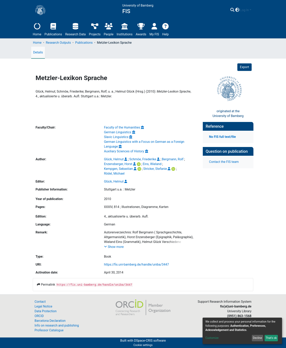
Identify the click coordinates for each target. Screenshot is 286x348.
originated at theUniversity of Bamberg (228, 113)
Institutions (124, 29)
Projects (95, 29)
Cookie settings (143, 345)
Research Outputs (58, 42)
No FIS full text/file (222, 137)
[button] (237, 10)
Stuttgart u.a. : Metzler (119, 189)
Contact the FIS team (224, 162)
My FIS (154, 29)
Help (165, 29)
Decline (257, 337)
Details (38, 52)
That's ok (271, 337)
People (108, 29)
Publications (53, 29)
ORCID (39, 316)
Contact (40, 302)
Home (37, 29)
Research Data (75, 29)
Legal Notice (43, 306)
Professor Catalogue (49, 330)
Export (244, 67)
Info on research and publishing (57, 325)
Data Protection (46, 311)
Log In (244, 10)
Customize (211, 337)
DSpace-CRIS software (150, 340)
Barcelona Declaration (50, 321)
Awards (141, 29)
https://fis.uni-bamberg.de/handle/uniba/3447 (136, 264)
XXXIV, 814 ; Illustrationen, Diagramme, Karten (136, 207)
